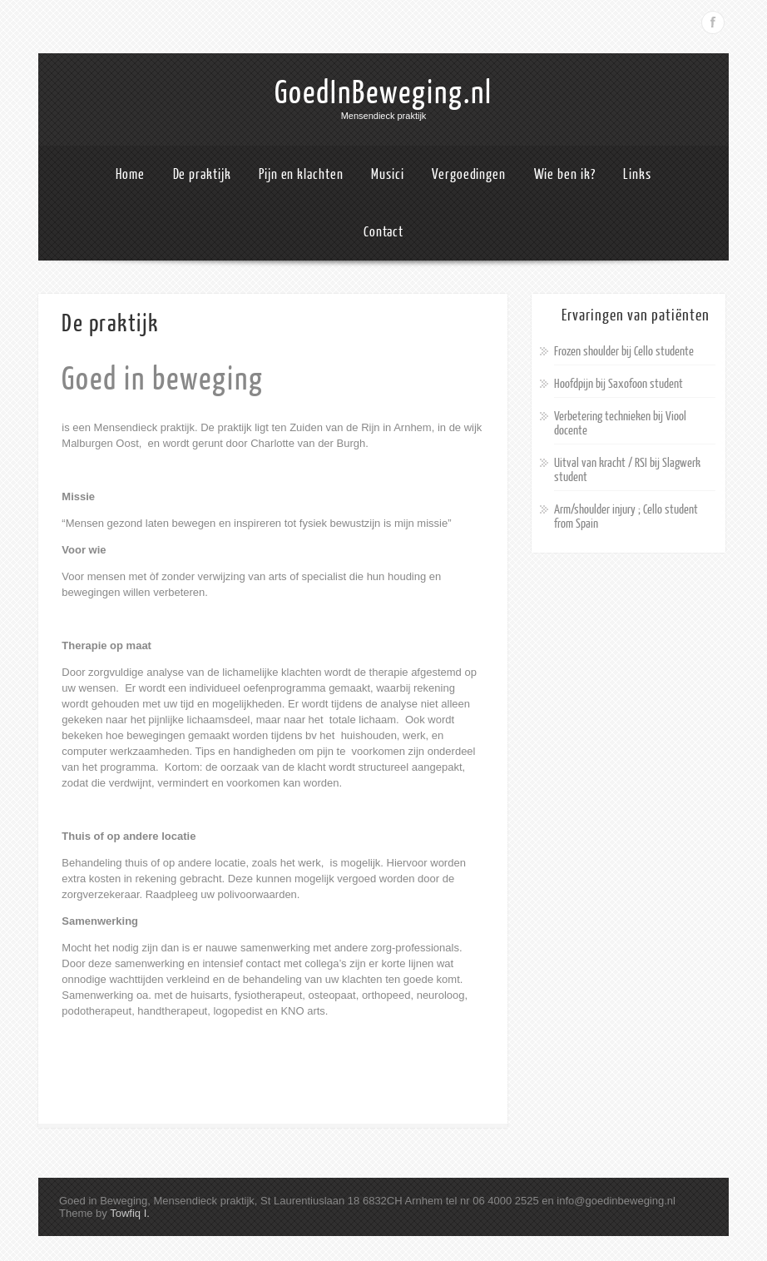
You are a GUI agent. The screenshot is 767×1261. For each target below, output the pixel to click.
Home (130, 174)
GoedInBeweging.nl (383, 93)
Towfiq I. (130, 1213)
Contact (383, 232)
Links (637, 174)
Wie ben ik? (565, 174)
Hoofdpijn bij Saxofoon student (618, 384)
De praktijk (202, 174)
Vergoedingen (469, 174)
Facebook (713, 22)
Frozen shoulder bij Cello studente (624, 352)
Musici (387, 174)
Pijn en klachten (301, 174)
